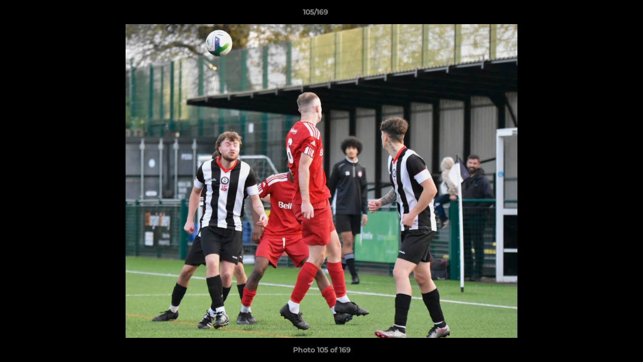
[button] (601, 14)
